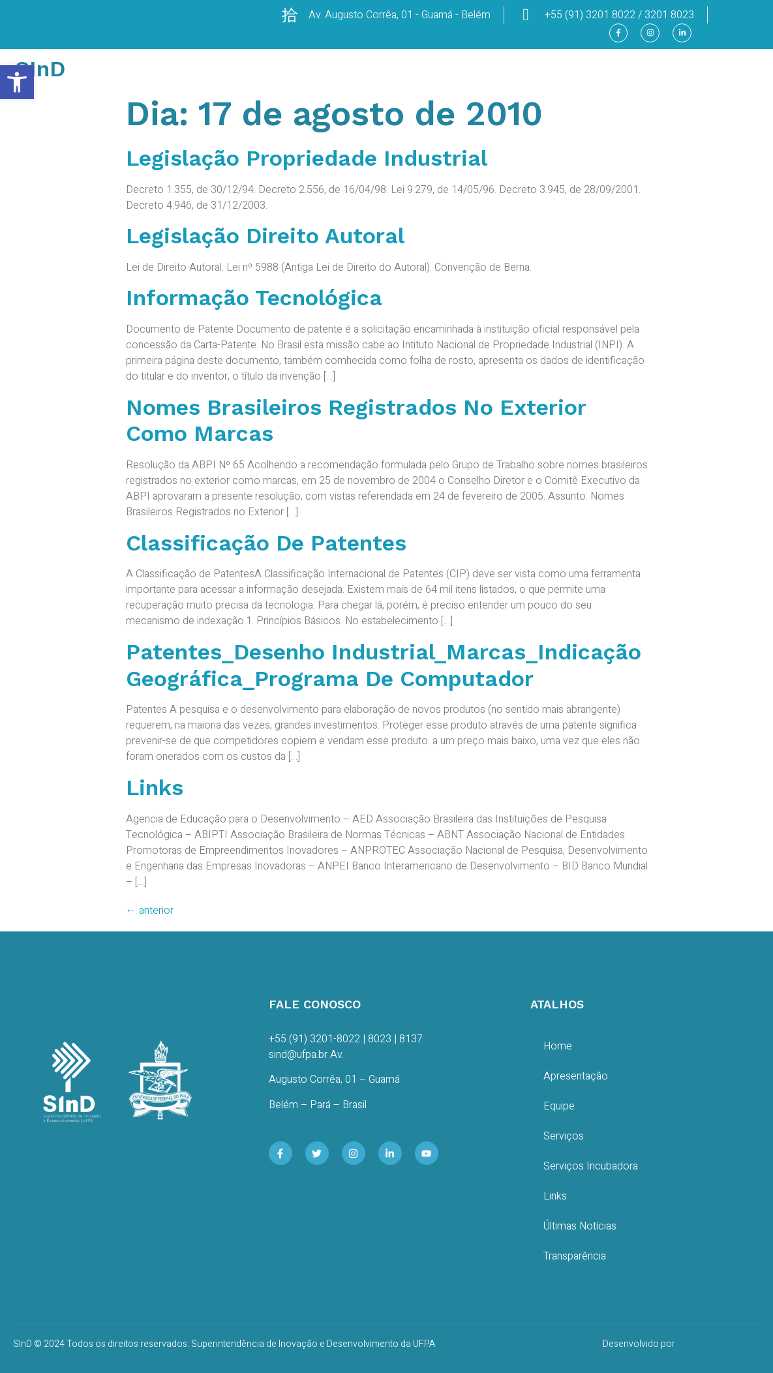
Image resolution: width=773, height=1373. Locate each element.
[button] (17, 82)
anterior (150, 910)
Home (557, 1046)
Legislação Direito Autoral (265, 235)
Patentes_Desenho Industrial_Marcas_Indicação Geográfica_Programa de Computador (383, 665)
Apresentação (575, 1076)
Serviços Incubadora (590, 1166)
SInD (40, 68)
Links (154, 787)
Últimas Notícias (579, 1226)
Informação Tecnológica (254, 297)
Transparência (574, 1256)
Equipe (559, 1106)
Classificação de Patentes (266, 543)
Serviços (563, 1136)
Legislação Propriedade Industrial (306, 158)
